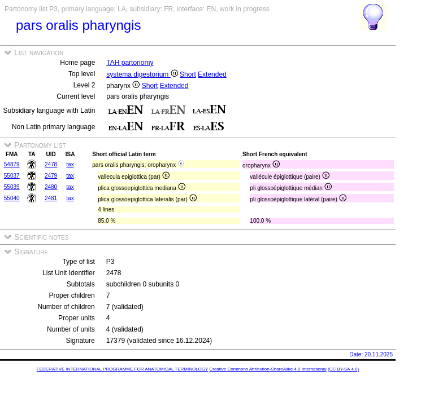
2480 (51, 187)
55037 (12, 176)
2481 (51, 198)
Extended (212, 74)
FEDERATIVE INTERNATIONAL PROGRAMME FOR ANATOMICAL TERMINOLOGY (122, 369)
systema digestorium (141, 74)
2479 (51, 176)
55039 (12, 187)
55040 (12, 198)
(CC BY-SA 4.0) (343, 369)
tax (69, 164)
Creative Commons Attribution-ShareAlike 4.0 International (267, 369)
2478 (51, 164)
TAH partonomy (129, 63)
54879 (12, 164)
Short (188, 74)
